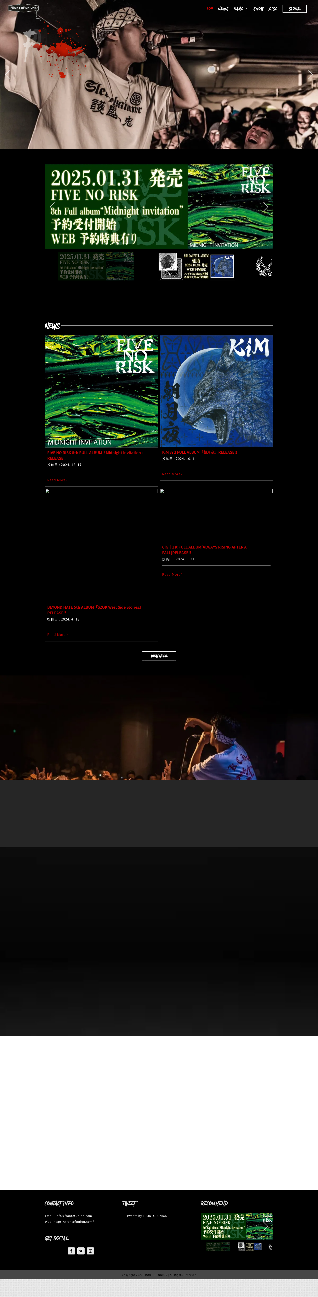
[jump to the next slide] (311, 74)
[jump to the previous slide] (7, 74)
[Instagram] (90, 1250)
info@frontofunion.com (74, 1216)
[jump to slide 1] (218, 1246)
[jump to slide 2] (249, 1246)
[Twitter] (81, 1250)
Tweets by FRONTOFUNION (147, 1216)
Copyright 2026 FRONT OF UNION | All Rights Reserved (159, 1274)
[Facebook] (71, 1250)
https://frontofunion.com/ (73, 1221)
